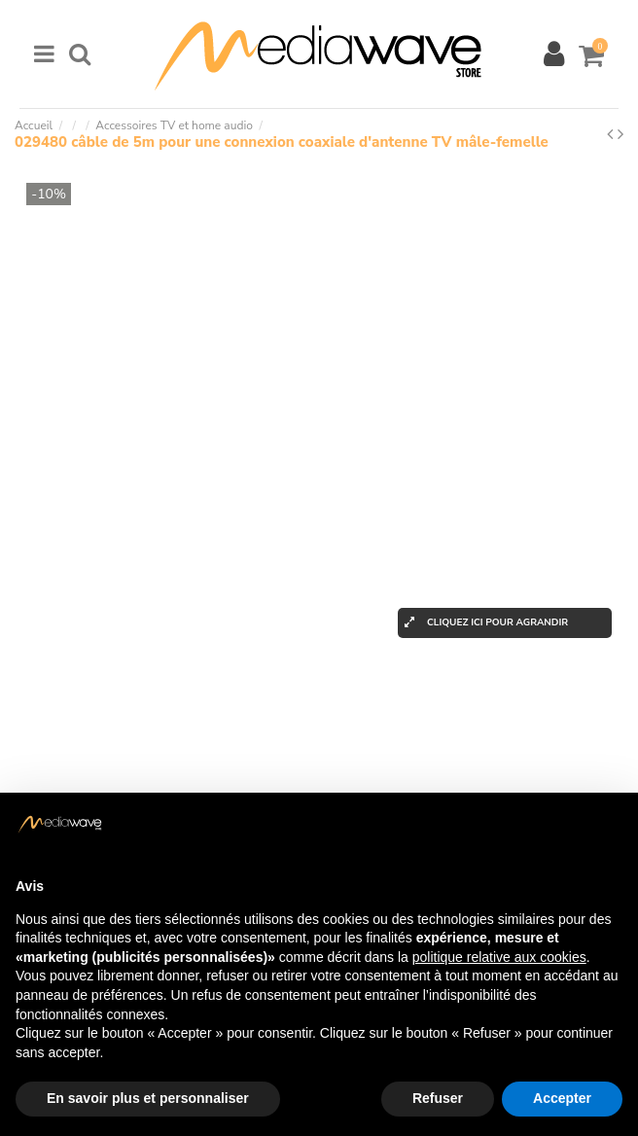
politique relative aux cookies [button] (499, 957)
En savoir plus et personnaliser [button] (148, 1098)
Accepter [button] (562, 1098)
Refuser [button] (437, 1098)
